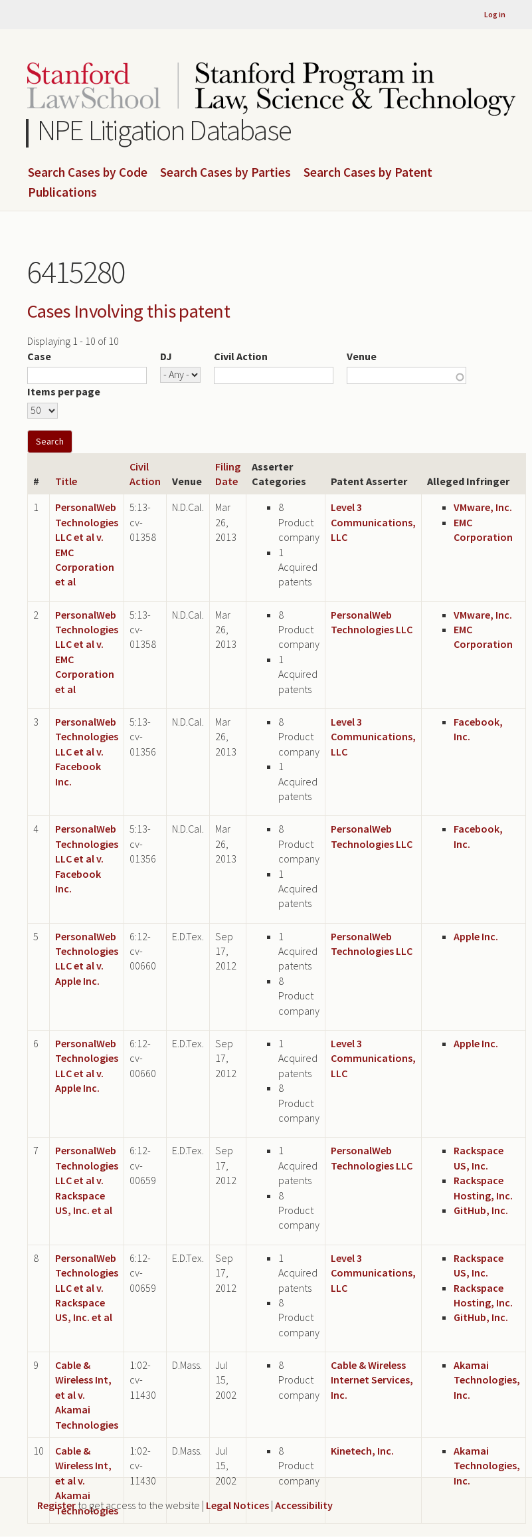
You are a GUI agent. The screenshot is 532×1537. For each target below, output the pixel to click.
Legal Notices (237, 1505)
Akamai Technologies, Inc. (487, 1379)
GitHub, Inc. (481, 1210)
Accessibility (304, 1505)
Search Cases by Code (87, 172)
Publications (62, 192)
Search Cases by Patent (368, 172)
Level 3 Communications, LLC (373, 522)
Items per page (63, 391)
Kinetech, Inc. (362, 1450)
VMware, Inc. (483, 507)
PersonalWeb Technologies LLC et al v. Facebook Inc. (86, 751)
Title (66, 481)
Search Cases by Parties (225, 172)
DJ (166, 356)
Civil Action (241, 356)
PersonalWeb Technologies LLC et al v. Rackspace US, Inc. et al (86, 1180)
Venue (362, 356)
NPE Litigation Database (164, 130)
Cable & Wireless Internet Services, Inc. (372, 1379)
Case (39, 356)
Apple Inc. (476, 936)
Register (56, 1505)
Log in (494, 14)
